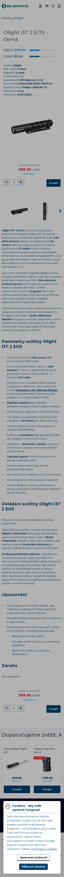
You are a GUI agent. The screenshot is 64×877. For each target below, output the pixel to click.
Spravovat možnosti (33, 857)
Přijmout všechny (33, 866)
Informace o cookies (44, 849)
